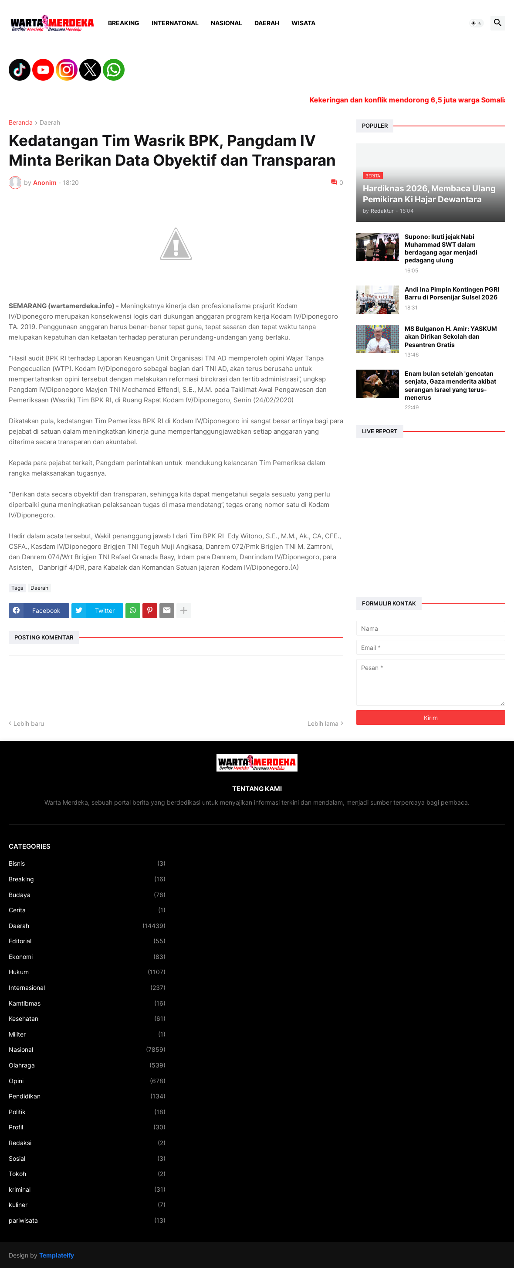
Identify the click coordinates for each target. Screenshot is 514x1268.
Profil (87, 1127)
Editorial (87, 941)
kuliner (87, 1204)
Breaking (123, 23)
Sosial (87, 1158)
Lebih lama (323, 723)
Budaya (87, 895)
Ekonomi (87, 956)
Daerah (266, 23)
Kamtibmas (87, 1003)
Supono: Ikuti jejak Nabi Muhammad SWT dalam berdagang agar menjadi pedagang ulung (441, 248)
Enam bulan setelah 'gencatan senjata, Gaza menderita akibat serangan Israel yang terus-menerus (450, 385)
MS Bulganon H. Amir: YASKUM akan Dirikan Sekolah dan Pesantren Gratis (451, 336)
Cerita (87, 910)
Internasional (87, 987)
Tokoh (87, 1173)
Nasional (226, 23)
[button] (476, 23)
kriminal (87, 1189)
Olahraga (87, 1065)
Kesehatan (87, 1018)
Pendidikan (87, 1096)
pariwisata (87, 1220)
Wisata (303, 23)
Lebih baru (29, 723)
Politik (87, 1112)
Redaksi (87, 1143)
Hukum (87, 972)
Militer (87, 1034)
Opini (87, 1081)
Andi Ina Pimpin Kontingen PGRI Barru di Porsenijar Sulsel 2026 (452, 293)
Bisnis (87, 863)
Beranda (21, 122)
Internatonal (175, 23)
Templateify (56, 1255)
